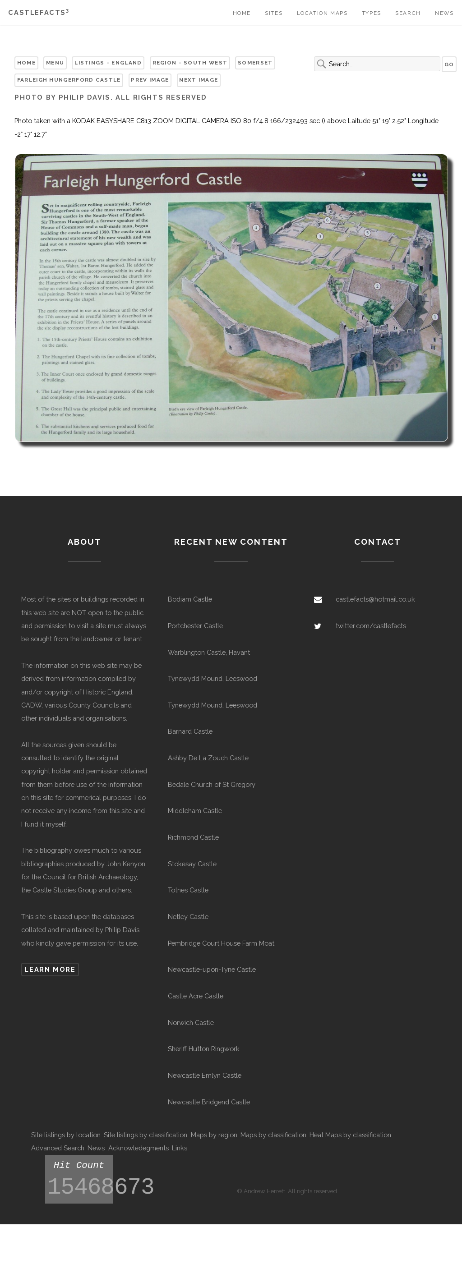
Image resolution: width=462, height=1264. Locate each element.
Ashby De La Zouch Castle (208, 758)
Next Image (198, 80)
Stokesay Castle (192, 864)
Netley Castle (188, 916)
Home (242, 13)
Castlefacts (38, 12)
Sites (273, 13)
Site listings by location (66, 1135)
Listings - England (108, 63)
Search (408, 13)
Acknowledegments (138, 1148)
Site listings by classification (145, 1135)
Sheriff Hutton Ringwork (204, 1049)
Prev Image (150, 80)
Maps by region (214, 1135)
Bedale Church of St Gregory (211, 784)
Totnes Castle (188, 890)
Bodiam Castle (190, 599)
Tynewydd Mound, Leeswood (212, 678)
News (444, 13)
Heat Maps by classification (350, 1135)
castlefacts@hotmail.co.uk (375, 599)
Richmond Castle (193, 837)
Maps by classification (273, 1135)
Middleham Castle (195, 810)
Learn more (49, 969)
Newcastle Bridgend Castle (209, 1102)
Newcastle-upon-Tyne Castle (212, 969)
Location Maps (322, 13)
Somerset (255, 63)
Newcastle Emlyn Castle (204, 1075)
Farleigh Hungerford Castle (69, 80)
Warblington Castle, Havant (209, 652)
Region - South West (190, 63)
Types (371, 13)
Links (179, 1148)
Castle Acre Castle (195, 996)
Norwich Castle (191, 1022)
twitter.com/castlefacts (371, 626)
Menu (55, 63)
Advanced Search (57, 1148)
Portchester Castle (195, 626)
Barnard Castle (190, 731)
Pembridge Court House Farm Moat (221, 943)
